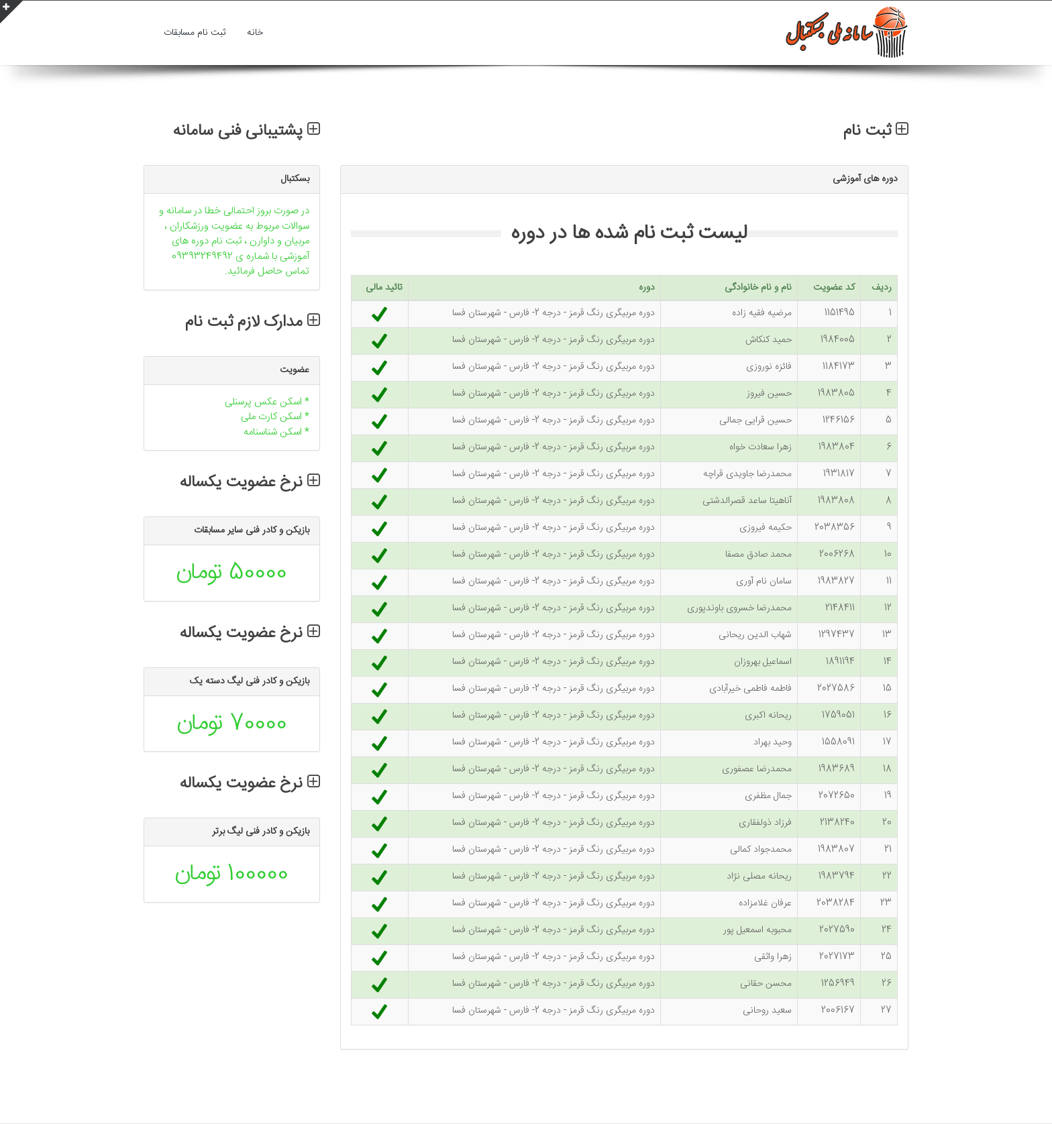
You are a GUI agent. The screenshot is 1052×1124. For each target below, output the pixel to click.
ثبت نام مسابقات (194, 33)
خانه (255, 33)
